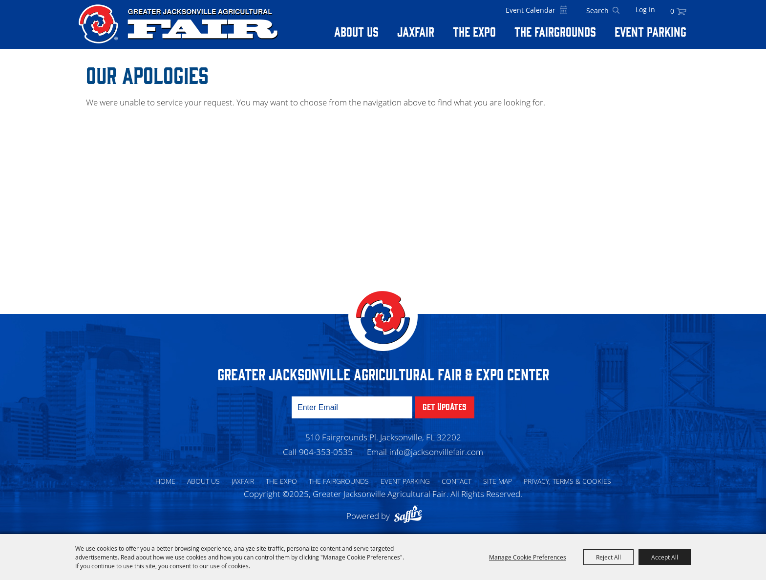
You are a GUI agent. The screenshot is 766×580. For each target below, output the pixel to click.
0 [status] (672, 11)
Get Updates (445, 406)
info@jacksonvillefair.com (436, 451)
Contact (456, 481)
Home (165, 481)
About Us (356, 31)
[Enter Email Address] (352, 407)
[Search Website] (597, 10)
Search (616, 11)
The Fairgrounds (555, 31)
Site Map (497, 481)
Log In (645, 9)
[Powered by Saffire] (410, 515)
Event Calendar (530, 10)
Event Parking (650, 31)
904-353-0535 (326, 451)
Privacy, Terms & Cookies (567, 481)
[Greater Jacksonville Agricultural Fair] (178, 23)
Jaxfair (415, 31)
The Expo (474, 31)
